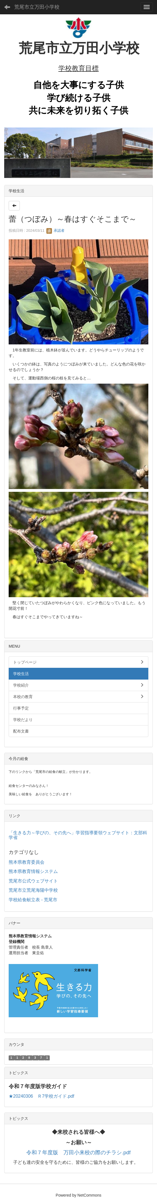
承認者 (55, 230)
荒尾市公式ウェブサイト (33, 881)
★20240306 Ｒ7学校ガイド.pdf (41, 1096)
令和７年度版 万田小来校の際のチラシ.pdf (78, 1152)
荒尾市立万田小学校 (37, 7)
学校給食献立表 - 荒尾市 (33, 899)
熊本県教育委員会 (26, 862)
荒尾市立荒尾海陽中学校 (33, 890)
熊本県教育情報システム (33, 871)
